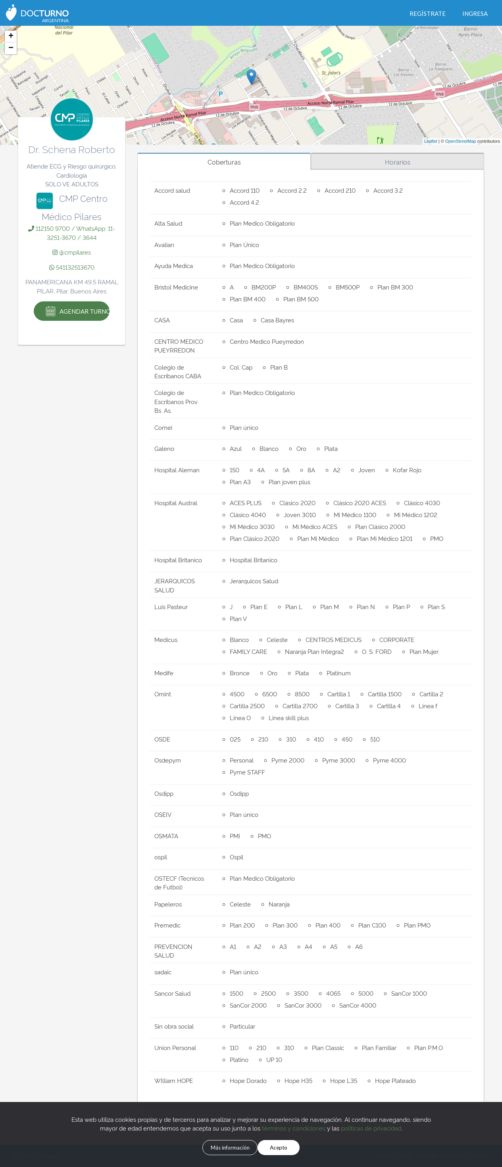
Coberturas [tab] (224, 161)
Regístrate (428, 13)
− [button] (10, 48)
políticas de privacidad (371, 1126)
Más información (221, 1146)
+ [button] (10, 36)
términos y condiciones (293, 1126)
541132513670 (71, 267)
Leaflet (430, 141)
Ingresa (475, 13)
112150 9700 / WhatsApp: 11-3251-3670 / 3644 (71, 232)
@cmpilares (71, 252)
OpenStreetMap (460, 141)
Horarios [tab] (397, 161)
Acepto (291, 1146)
